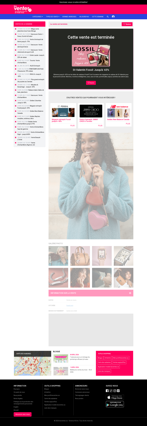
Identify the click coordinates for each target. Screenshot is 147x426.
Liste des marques (104, 371)
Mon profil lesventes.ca (120, 358)
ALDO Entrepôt (35, 66)
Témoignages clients (82, 395)
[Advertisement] (91, 330)
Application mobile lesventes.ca (108, 367)
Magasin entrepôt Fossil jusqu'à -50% (61, 120)
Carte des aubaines (104, 362)
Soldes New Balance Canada (118, 119)
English (16, 407)
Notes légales (18, 398)
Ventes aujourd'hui (119, 362)
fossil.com (69, 305)
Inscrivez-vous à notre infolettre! (73, 2)
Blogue (100, 358)
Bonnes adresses (69, 17)
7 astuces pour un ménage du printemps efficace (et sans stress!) (80, 359)
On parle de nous (19, 392)
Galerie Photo (56, 243)
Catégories (37, 17)
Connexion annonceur (82, 392)
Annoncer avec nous (22, 414)
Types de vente (52, 17)
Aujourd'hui (84, 17)
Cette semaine (97, 17)
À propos (17, 389)
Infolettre (108, 358)
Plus (72, 126)
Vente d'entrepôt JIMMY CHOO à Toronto (89, 120)
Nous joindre (18, 395)
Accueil (16, 410)
